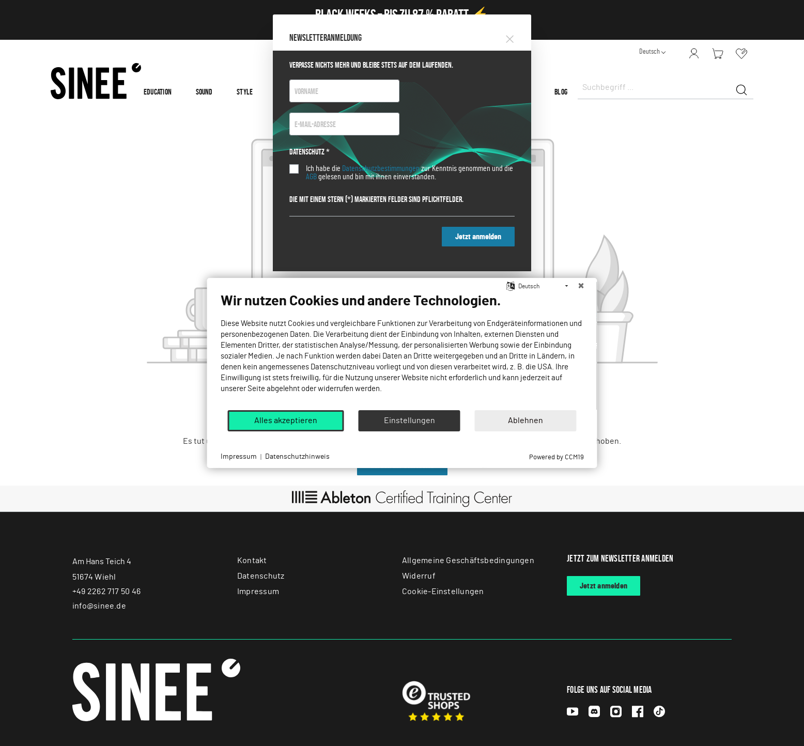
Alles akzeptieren (285, 420)
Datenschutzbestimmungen (381, 168)
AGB (311, 177)
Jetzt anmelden (478, 236)
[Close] (510, 37)
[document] (402, 351)
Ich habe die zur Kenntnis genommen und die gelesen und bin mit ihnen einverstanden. (409, 172)
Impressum (239, 456)
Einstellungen (409, 420)
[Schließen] (581, 286)
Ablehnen (525, 420)
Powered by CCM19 (556, 457)
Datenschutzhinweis (297, 456)
